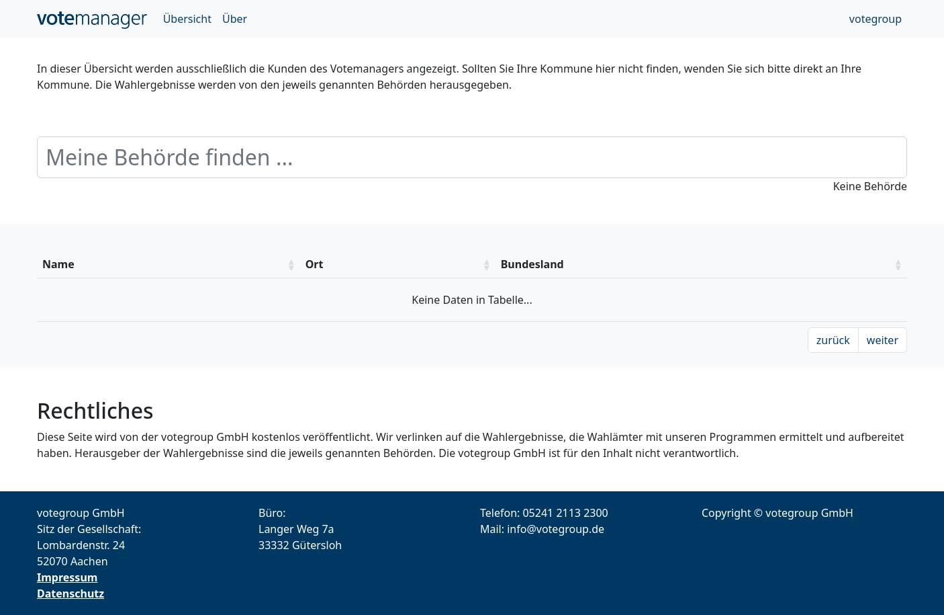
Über (234, 18)
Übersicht (187, 18)
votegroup (875, 18)
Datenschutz (70, 593)
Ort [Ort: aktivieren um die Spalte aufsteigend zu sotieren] (314, 264)
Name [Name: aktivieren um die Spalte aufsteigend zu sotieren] (58, 264)
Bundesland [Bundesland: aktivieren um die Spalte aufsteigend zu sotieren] (532, 264)
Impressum (67, 577)
